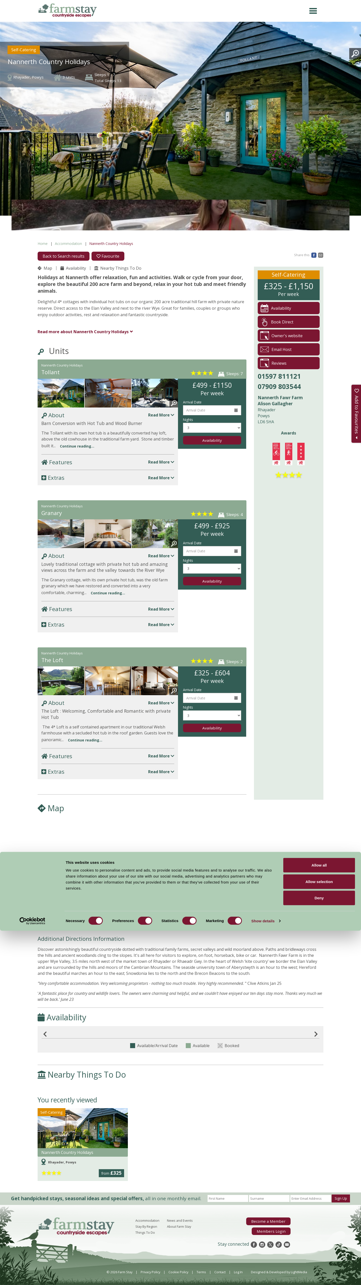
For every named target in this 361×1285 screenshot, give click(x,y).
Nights (188, 419)
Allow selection (319, 1236)
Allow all (319, 1219)
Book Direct (276, 321)
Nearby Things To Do (117, 268)
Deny (319, 1252)
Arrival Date (192, 402)
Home (43, 243)
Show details (263, 1275)
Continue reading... (77, 446)
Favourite (108, 256)
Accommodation (68, 243)
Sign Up (341, 1198)
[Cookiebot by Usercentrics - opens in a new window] (32, 1275)
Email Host (276, 349)
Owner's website (281, 335)
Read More (161, 415)
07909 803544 (279, 386)
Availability (73, 268)
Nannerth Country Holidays (83, 331)
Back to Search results (63, 256)
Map (45, 268)
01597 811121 (279, 376)
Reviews (273, 363)
